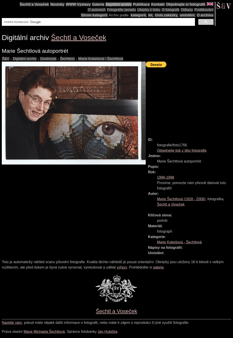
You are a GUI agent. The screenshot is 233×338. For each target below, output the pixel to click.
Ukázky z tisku (148, 10)
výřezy (122, 267)
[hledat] (98, 22)
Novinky (57, 4)
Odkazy (187, 10)
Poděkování (203, 10)
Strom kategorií (94, 15)
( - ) (181, 199)
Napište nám (12, 323)
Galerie (98, 4)
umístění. (187, 15)
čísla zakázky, (166, 15)
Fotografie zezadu (121, 10)
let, (150, 15)
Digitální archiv (119, 4)
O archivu (205, 15)
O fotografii (170, 10)
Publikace (141, 4)
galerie (158, 267)
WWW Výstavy (78, 4)
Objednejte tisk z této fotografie (182, 150)
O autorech (96, 10)
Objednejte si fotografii (185, 4)
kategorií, (139, 15)
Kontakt (158, 4)
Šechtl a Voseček (34, 4)
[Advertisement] (189, 100)
